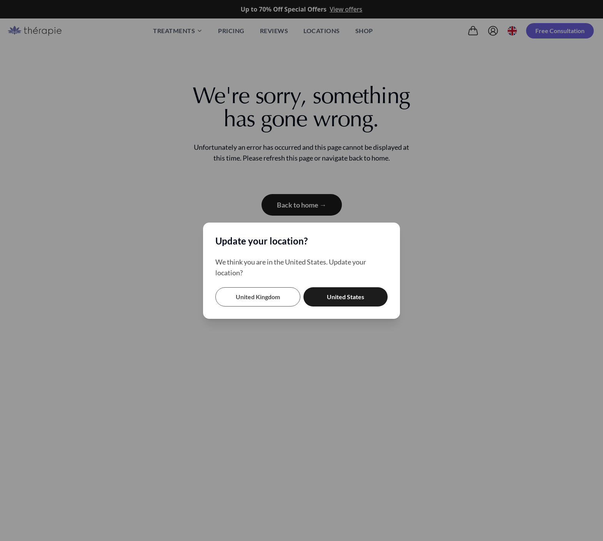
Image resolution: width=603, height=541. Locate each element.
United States (345, 296)
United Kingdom (258, 296)
